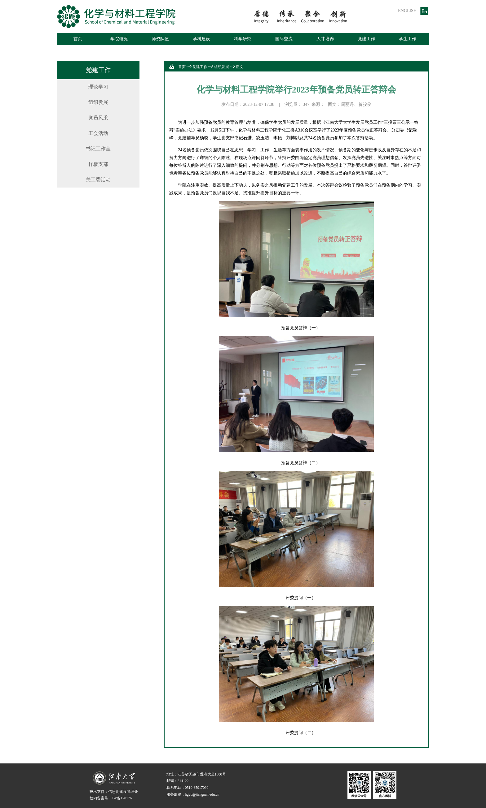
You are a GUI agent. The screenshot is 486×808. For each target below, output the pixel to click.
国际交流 (284, 39)
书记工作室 (98, 148)
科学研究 (242, 39)
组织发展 (98, 102)
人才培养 (325, 39)
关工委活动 (98, 179)
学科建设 (201, 39)
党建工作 (366, 39)
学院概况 (119, 39)
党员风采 (98, 117)
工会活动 (98, 133)
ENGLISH (407, 10)
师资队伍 (160, 39)
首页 (77, 39)
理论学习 (98, 86)
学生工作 (407, 39)
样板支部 (98, 164)
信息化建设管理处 (123, 791)
